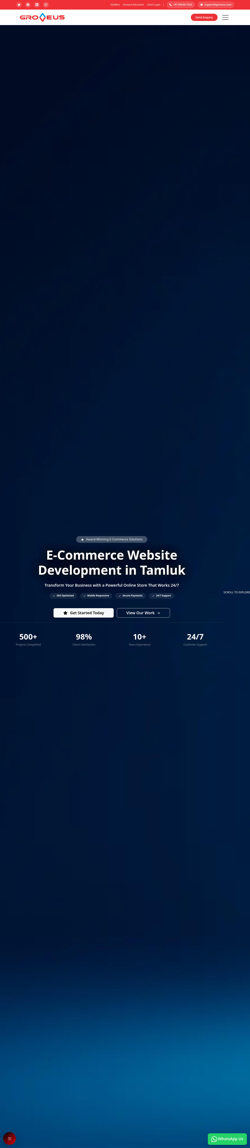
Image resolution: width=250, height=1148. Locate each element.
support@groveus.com (215, 4)
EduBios (115, 4)
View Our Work (143, 612)
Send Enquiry (204, 17)
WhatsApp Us (227, 1139)
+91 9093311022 (180, 4)
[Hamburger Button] (225, 17)
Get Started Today (83, 613)
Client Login (153, 4)
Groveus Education (133, 4)
